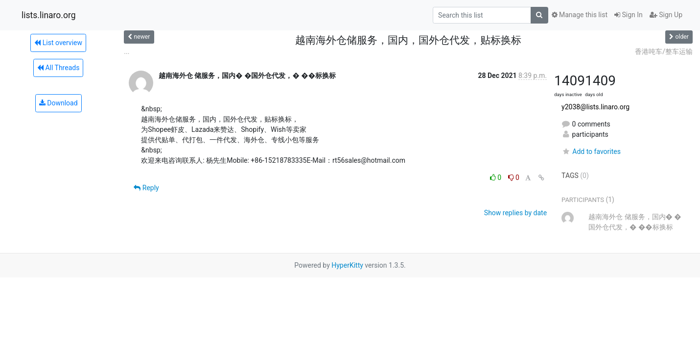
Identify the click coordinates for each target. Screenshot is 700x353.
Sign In (628, 15)
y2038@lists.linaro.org (595, 107)
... (126, 51)
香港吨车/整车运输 (664, 51)
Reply (146, 188)
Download (58, 103)
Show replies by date (515, 213)
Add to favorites (591, 151)
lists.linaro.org (49, 15)
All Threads (58, 68)
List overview (58, 43)
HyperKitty (347, 265)
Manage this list (579, 15)
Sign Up (666, 15)
